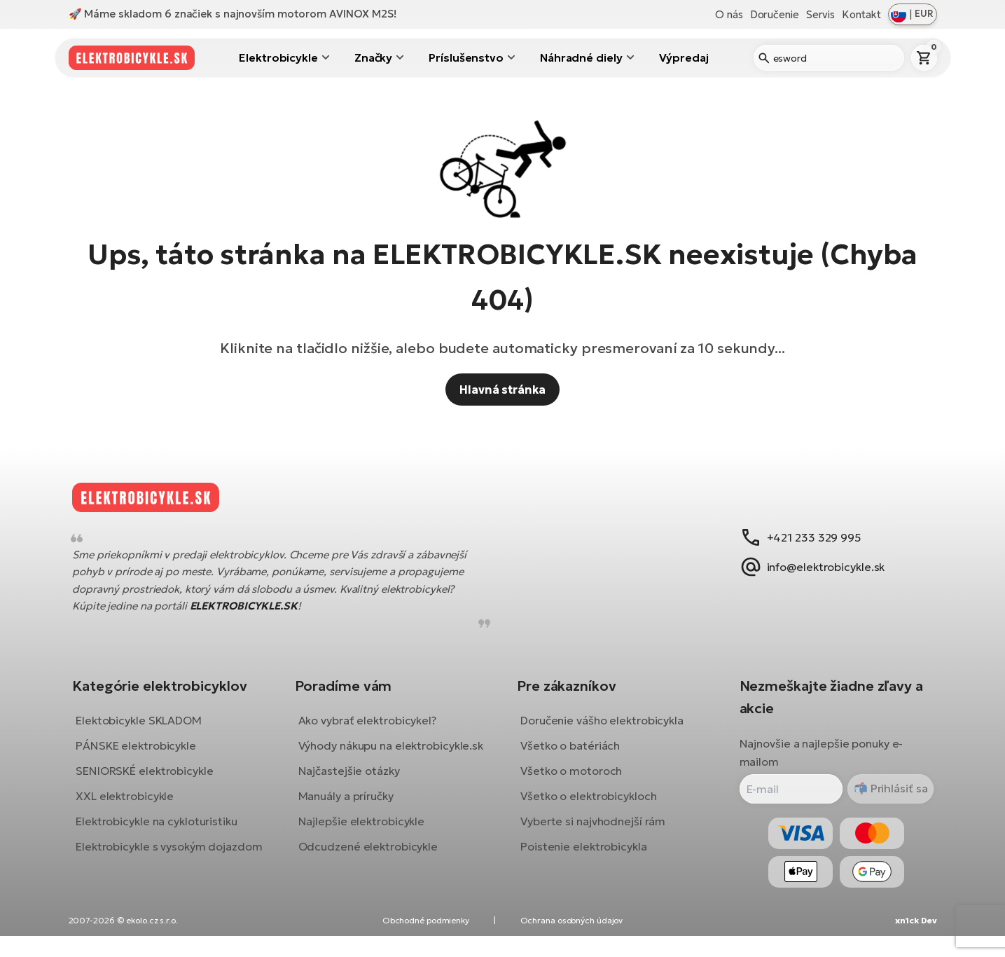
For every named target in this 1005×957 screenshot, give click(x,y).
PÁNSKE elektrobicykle (146, 756)
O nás (729, 14)
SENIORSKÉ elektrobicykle (155, 781)
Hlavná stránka (502, 390)
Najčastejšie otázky (354, 799)
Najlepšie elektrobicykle (366, 850)
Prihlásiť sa (887, 799)
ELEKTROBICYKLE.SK (253, 617)
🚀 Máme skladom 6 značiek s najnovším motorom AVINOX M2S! (232, 13)
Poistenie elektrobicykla (583, 857)
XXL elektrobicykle (135, 806)
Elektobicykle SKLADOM (149, 731)
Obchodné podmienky (425, 941)
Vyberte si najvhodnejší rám (592, 832)
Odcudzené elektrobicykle (373, 875)
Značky (373, 57)
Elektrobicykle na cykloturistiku (167, 832)
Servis (820, 14)
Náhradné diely (581, 57)
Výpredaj (684, 57)
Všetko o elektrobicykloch (588, 806)
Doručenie (774, 14)
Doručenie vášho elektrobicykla (602, 731)
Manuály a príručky (350, 825)
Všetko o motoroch (571, 781)
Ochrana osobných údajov (571, 941)
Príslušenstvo (466, 57)
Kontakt (861, 14)
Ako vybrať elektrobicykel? (372, 731)
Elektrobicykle (278, 57)
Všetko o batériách (570, 756)
